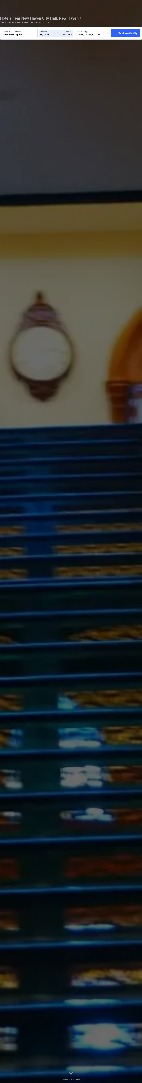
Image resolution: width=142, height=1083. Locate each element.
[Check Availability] (125, 33)
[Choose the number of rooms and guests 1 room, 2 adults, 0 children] (92, 33)
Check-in (43, 32)
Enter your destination (12, 32)
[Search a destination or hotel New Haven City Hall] (20, 33)
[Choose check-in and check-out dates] (47, 33)
